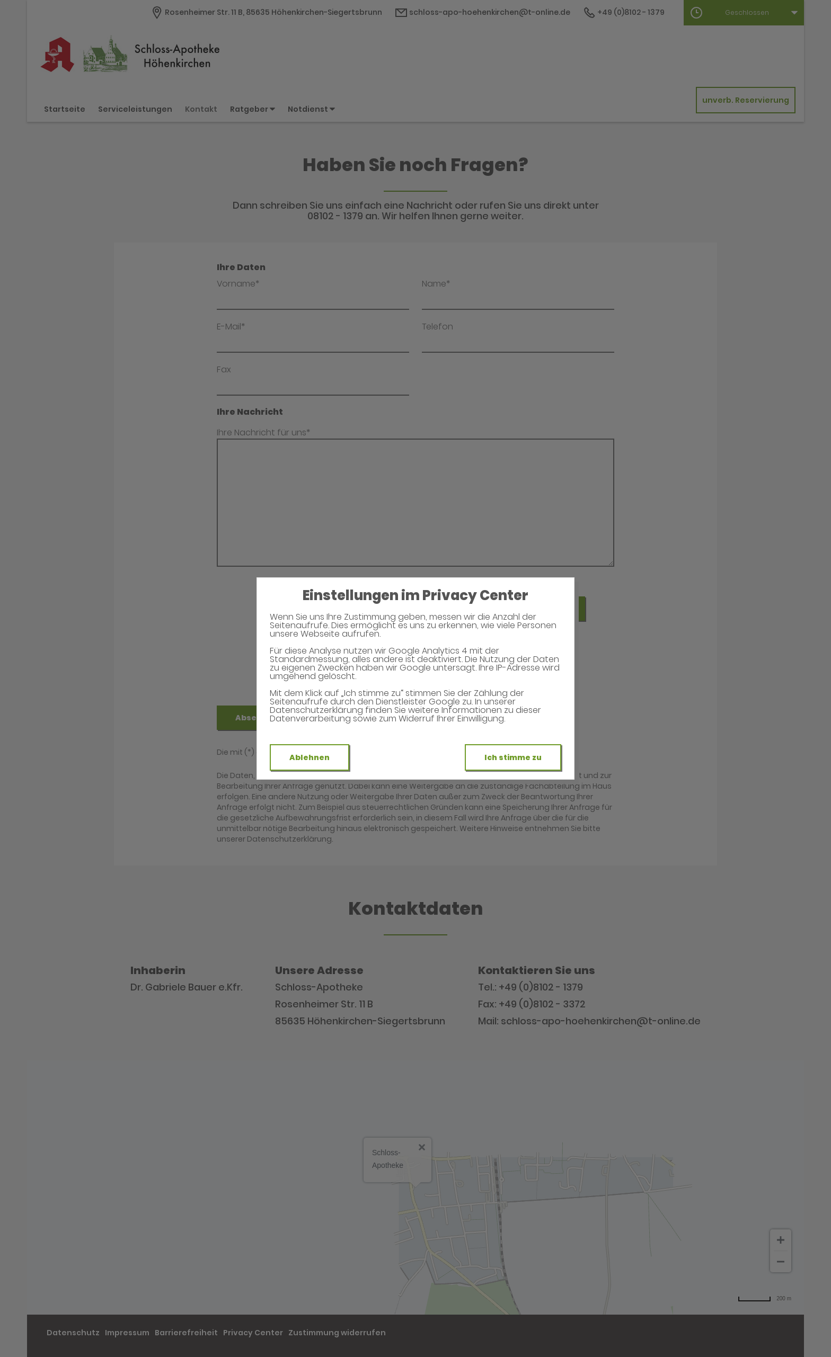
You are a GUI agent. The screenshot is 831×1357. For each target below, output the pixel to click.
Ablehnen (309, 757)
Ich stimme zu (513, 757)
